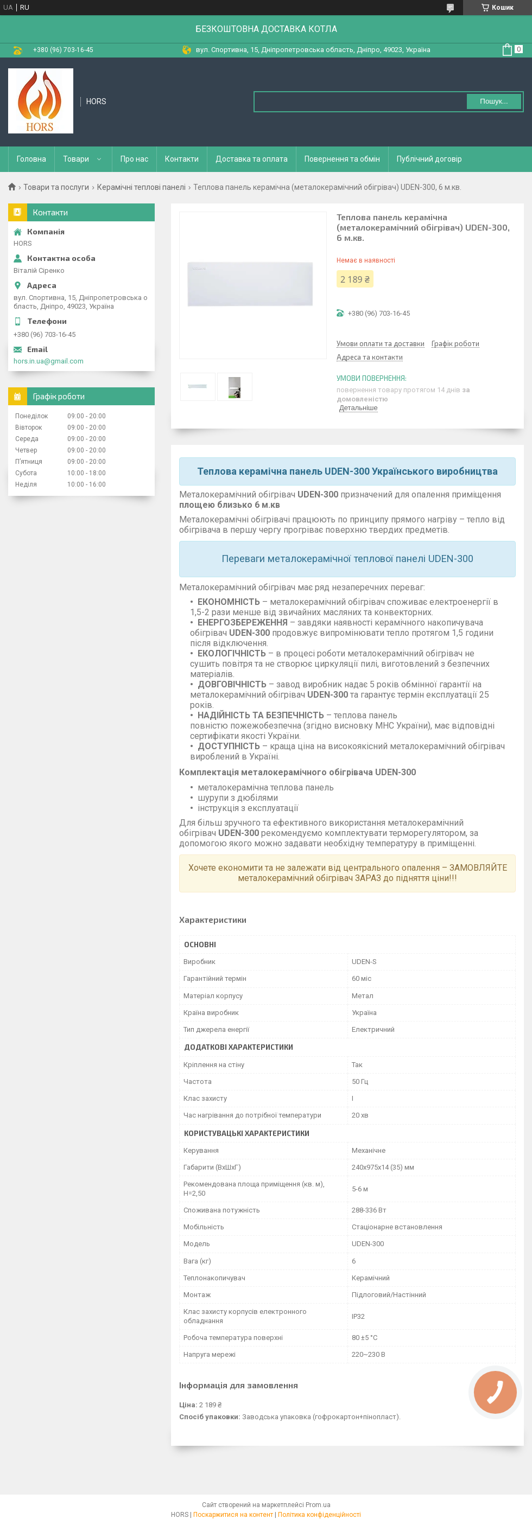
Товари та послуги (56, 187)
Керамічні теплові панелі (141, 187)
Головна (31, 159)
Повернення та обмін (342, 159)
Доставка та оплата (252, 159)
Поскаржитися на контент (233, 1514)
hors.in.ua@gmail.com (49, 361)
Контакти (182, 159)
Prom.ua (318, 1505)
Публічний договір (429, 159)
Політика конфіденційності (319, 1514)
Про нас (134, 159)
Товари (76, 159)
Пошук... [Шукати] (494, 101)
